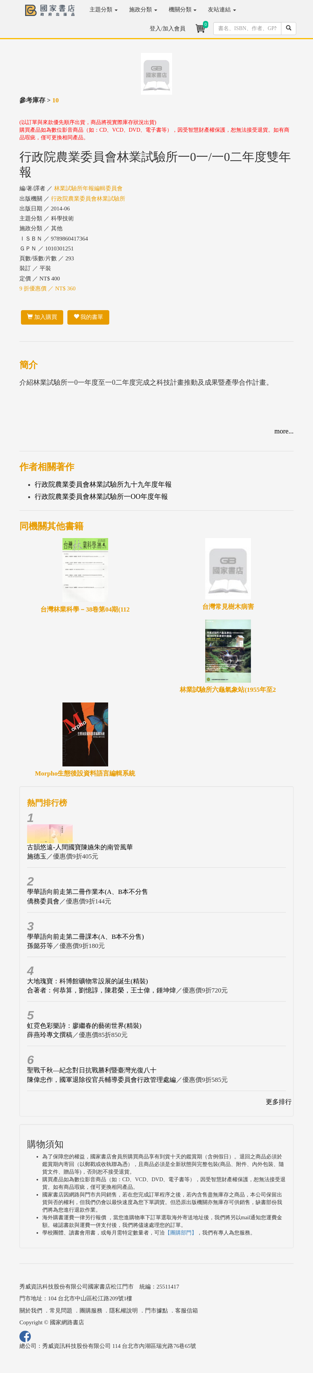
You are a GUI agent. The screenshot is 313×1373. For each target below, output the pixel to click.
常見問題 (61, 1311)
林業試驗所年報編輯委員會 (88, 188)
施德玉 (36, 856)
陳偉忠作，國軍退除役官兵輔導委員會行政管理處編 (101, 1079)
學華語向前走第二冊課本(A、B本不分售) (85, 936)
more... (284, 431)
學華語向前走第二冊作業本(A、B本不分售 (87, 891)
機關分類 (183, 9)
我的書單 (88, 317)
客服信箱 (186, 1311)
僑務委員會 (43, 901)
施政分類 (143, 9)
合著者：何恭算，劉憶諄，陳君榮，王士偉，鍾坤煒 (101, 990)
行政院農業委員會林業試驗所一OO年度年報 (101, 496)
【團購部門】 (181, 1233)
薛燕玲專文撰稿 (49, 1035)
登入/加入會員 (167, 28)
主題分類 (103, 9)
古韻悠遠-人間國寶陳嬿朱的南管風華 (80, 847)
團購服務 (91, 1311)
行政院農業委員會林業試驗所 (88, 199)
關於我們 (30, 1311)
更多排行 (279, 1101)
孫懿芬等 (40, 945)
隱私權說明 (123, 1311)
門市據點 (156, 1311)
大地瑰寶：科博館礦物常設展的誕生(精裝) (87, 981)
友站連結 (222, 9)
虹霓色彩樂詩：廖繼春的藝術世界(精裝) (84, 1025)
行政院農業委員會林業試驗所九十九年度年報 (103, 484)
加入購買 (42, 317)
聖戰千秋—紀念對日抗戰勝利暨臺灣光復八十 (91, 1070)
